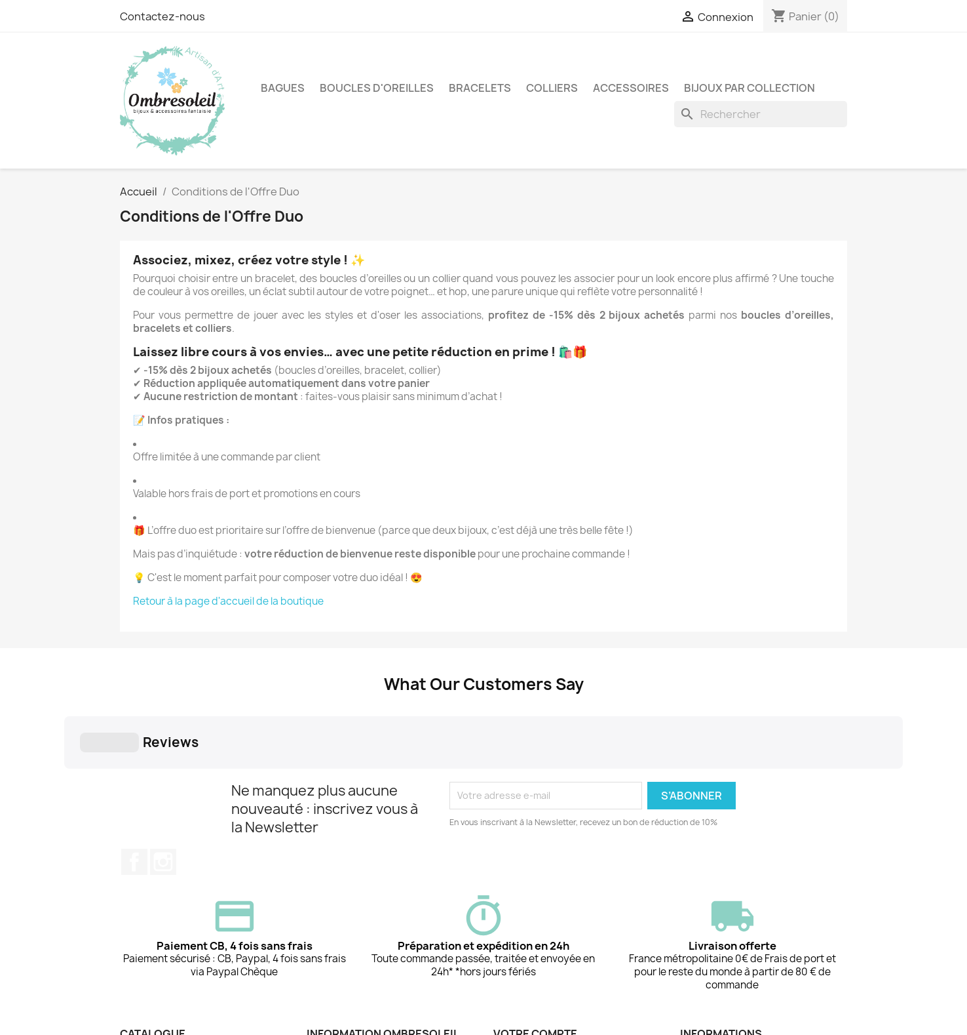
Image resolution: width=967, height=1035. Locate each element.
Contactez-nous (162, 16)
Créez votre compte (538, 983)
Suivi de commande (536, 949)
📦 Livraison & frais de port (366, 1000)
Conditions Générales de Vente (377, 966)
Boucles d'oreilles (377, 88)
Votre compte (535, 926)
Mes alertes (519, 1000)
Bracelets (480, 88)
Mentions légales (345, 949)
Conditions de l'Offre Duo (176, 949)
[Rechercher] (760, 114)
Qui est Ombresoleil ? (354, 983)
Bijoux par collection (749, 88)
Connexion (518, 966)
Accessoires (631, 88)
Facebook (134, 754)
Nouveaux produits (163, 966)
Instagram (163, 754)
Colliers (552, 88)
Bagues (283, 88)
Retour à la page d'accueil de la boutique (229, 601)
